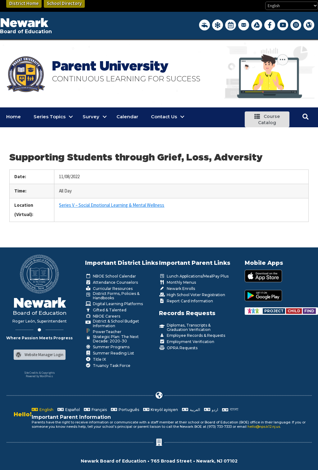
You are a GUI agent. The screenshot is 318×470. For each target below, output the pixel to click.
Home (13, 117)
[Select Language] (291, 6)
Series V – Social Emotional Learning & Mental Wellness (111, 205)
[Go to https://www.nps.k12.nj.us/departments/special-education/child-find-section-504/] (274, 311)
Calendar (127, 117)
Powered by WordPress (39, 376)
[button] (267, 119)
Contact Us (164, 117)
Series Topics (50, 117)
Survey (91, 117)
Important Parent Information (71, 417)
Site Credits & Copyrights (39, 372)
